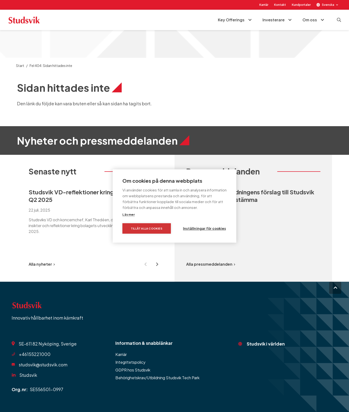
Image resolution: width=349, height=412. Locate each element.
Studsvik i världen (266, 343)
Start (20, 65)
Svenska (328, 5)
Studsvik (28, 375)
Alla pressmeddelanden (210, 264)
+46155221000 (34, 354)
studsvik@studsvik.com (43, 364)
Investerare (273, 19)
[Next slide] (157, 264)
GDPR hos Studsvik (132, 369)
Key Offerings (231, 19)
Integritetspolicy (130, 362)
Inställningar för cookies (204, 228)
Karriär (263, 5)
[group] (96, 216)
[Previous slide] (145, 264)
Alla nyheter (42, 264)
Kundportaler (301, 5)
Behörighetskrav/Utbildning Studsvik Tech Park (157, 377)
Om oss (309, 19)
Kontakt (280, 5)
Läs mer (128, 214)
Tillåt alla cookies (146, 228)
